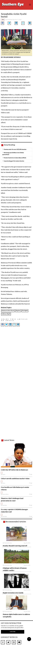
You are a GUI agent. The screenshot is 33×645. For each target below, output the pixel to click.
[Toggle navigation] (30, 5)
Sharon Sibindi (5, 494)
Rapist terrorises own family (13, 593)
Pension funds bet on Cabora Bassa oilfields (15, 158)
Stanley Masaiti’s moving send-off (15, 546)
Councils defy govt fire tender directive (14, 161)
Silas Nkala (4, 505)
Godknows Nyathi (6, 314)
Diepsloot (18, 310)
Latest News (9, 440)
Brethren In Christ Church (8, 310)
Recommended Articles (16, 521)
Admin (3, 474)
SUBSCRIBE (12, 631)
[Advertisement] (16, 383)
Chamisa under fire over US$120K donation (15, 149)
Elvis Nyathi (25, 310)
